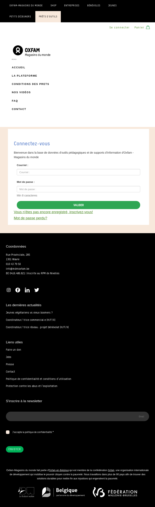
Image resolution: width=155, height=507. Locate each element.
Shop (53, 5)
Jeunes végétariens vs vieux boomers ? (29, 312)
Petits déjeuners (20, 16)
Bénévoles (93, 5)
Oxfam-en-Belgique (59, 470)
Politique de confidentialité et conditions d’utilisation (38, 378)
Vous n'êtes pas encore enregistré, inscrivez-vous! (53, 212)
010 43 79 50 (13, 264)
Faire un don (13, 349)
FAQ (15, 101)
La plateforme (24, 75)
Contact (19, 109)
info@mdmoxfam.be (17, 268)
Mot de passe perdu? (30, 218)
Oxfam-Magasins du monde (26, 5)
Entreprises (71, 5)
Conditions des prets (30, 84)
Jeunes (112, 5)
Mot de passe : (26, 181)
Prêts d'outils (48, 16)
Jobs (8, 357)
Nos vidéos (21, 92)
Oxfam (111, 470)
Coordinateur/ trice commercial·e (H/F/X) (30, 319)
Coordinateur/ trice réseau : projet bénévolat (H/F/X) (37, 327)
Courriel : (22, 165)
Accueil (18, 67)
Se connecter (119, 27)
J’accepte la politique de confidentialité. (32, 432)
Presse (10, 364)
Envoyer (14, 449)
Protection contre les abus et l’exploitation (31, 386)
